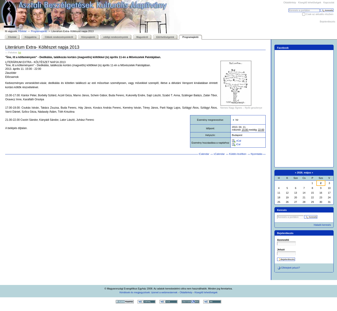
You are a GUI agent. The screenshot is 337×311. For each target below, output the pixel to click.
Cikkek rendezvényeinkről (59, 37)
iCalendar (204, 154)
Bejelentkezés (327, 21)
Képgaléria (30, 37)
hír (19, 52)
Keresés (288, 8)
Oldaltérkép (289, 2)
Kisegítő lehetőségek (309, 2)
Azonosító (283, 240)
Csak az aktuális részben (319, 14)
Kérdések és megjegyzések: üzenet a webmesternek (148, 292)
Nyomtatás (256, 154)
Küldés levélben (237, 154)
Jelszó (281, 249)
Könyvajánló (88, 37)
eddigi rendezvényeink (115, 37)
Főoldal (22, 31)
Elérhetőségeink (165, 37)
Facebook (283, 47)
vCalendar (219, 154)
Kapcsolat (328, 2)
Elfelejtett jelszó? (288, 268)
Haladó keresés (322, 224)
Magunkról (142, 37)
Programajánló (39, 31)
